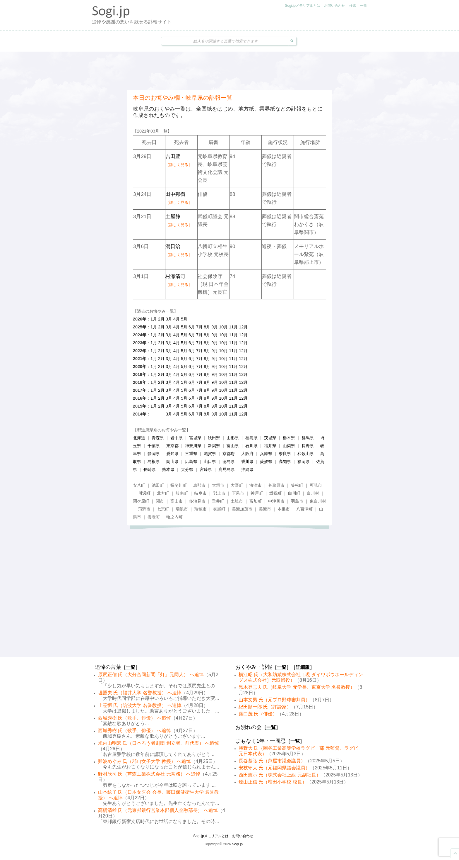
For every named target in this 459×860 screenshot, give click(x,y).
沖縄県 (247, 469)
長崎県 (149, 469)
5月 (184, 319)
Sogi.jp (237, 844)
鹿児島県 (226, 469)
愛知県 (172, 453)
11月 (233, 327)
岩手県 (176, 437)
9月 (214, 327)
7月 (199, 327)
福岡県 (303, 461)
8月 (207, 327)
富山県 (233, 445)
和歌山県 (305, 453)
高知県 (285, 461)
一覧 (363, 6)
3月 (169, 319)
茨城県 (270, 437)
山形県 (233, 437)
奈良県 (285, 453)
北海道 (139, 437)
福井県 (270, 445)
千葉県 (154, 445)
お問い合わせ (334, 6)
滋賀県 (210, 453)
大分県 (187, 469)
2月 (161, 319)
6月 (192, 327)
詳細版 (303, 667)
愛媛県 (266, 461)
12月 (243, 327)
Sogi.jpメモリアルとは (302, 6)
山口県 (210, 461)
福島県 (251, 437)
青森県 (158, 437)
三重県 (191, 453)
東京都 (172, 445)
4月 (176, 319)
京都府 (228, 453)
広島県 (191, 461)
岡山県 (172, 461)
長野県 (308, 445)
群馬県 (308, 437)
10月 (223, 327)
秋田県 (214, 437)
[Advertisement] (229, 70)
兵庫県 (266, 453)
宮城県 (195, 437)
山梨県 (289, 445)
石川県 (251, 445)
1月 (153, 319)
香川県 (247, 461)
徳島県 (228, 461)
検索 (352, 6)
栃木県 (289, 437)
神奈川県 (193, 445)
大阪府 (247, 453)
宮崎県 (206, 469)
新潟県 (214, 445)
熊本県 (168, 469)
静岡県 (154, 453)
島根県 (154, 461)
